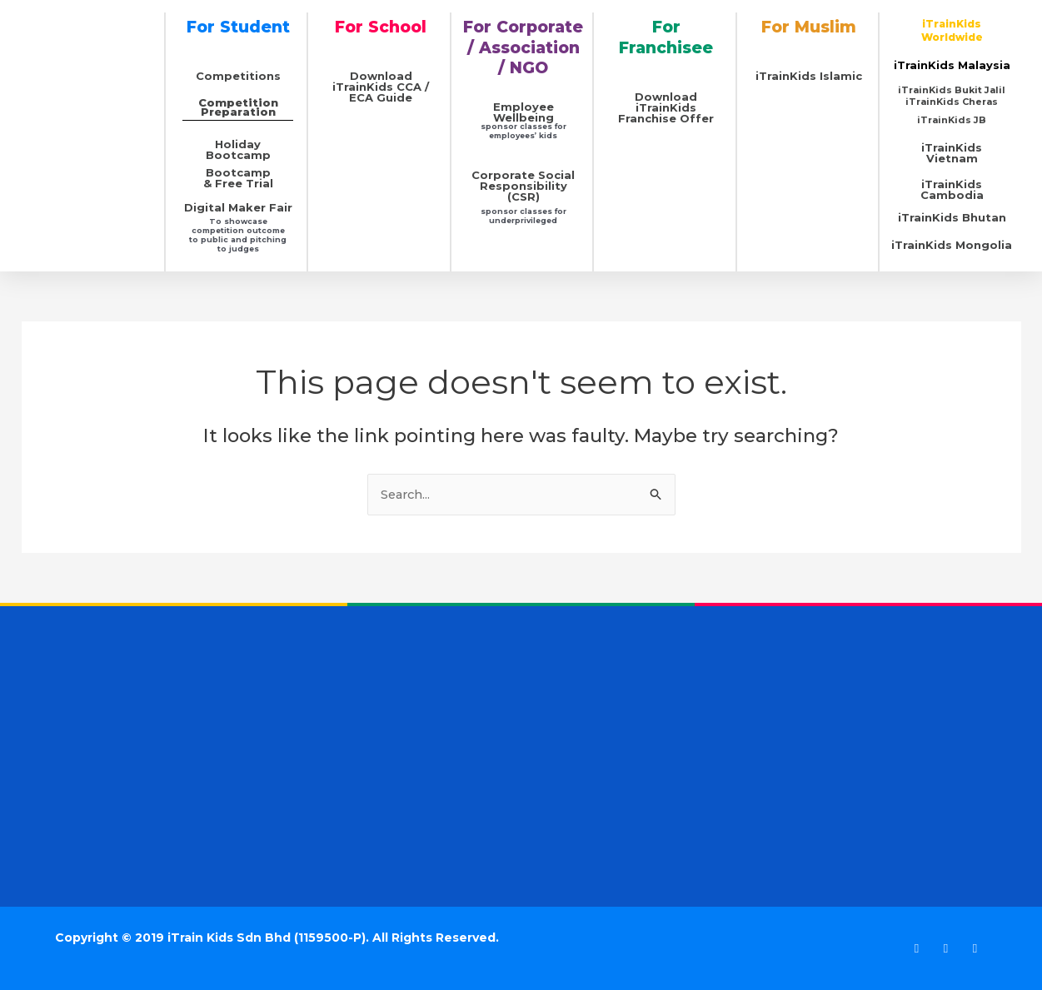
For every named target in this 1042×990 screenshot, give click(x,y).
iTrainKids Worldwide (952, 30)
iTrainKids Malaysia (952, 65)
